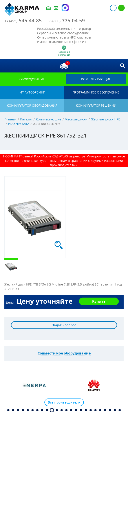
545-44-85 (23, 20)
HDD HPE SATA (18, 124)
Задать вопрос (64, 325)
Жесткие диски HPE (105, 119)
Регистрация (121, 8)
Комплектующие (48, 119)
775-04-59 (67, 20)
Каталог (26, 119)
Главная (10, 119)
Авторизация (113, 8)
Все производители (64, 402)
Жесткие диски (76, 119)
